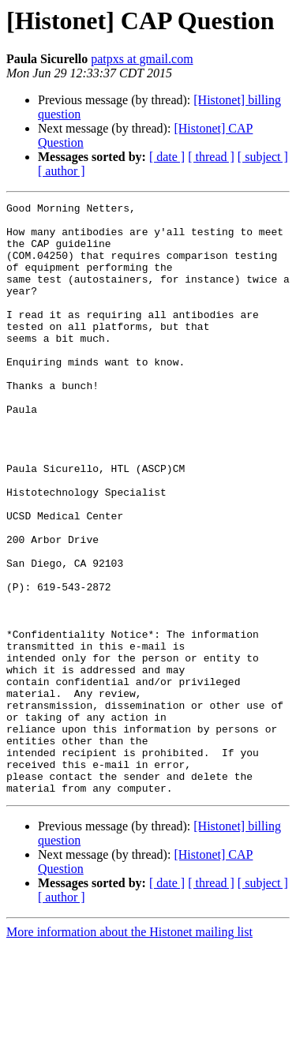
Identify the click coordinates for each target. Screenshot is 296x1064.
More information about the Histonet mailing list (129, 1050)
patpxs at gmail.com (142, 59)
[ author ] (61, 171)
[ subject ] (263, 156)
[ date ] (167, 156)
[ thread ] (211, 156)
